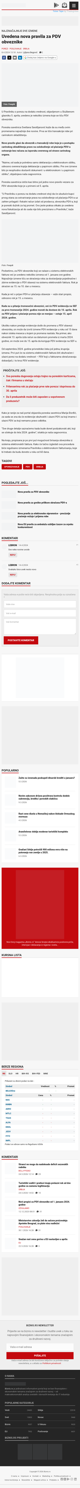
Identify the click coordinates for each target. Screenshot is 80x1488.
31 (39, 1211)
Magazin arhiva (40, 1480)
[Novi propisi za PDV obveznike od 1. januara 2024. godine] (10, 1206)
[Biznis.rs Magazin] (40, 904)
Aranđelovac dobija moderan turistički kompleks (43, 831)
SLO (10, 1073)
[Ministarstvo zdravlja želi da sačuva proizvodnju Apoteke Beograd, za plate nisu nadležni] (10, 1224)
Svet (7, 1417)
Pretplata (53, 1480)
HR (17, 1073)
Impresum (25, 1476)
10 (38, 1193)
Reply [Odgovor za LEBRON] (13, 555)
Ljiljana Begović (30, 52)
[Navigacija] (73, 6)
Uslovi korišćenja (11, 1480)
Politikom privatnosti (51, 1363)
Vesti (7, 1410)
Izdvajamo (24, 1208)
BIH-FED (36, 1073)
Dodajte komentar (16, 583)
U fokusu (42, 1424)
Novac (41, 1417)
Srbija (26, 49)
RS (4, 1073)
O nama (14, 1476)
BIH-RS (25, 1073)
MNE (45, 1073)
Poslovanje (16, 49)
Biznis (7, 1424)
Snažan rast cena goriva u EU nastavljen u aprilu (43, 1239)
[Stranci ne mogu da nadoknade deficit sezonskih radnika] (10, 1168)
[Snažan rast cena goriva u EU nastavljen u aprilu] (10, 1243)
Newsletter (26, 1480)
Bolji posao (24, 1171)
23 (38, 1174)
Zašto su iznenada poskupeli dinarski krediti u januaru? (47, 778)
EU (20, 1243)
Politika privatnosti (61, 1476)
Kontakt (36, 1476)
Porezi (5, 49)
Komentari (10, 538)
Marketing (46, 1476)
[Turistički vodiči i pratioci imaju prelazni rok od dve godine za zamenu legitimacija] (10, 1187)
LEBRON (12, 545)
